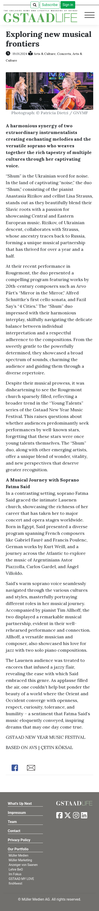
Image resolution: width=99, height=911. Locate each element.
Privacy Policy (19, 840)
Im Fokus (15, 874)
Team (12, 822)
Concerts (64, 54)
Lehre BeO (16, 869)
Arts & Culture (45, 54)
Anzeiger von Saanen (23, 865)
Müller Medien (18, 855)
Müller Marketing (20, 860)
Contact (14, 831)
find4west (15, 883)
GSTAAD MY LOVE (21, 879)
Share (14, 768)
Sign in (68, 5)
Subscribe (50, 5)
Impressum (17, 813)
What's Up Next (20, 803)
